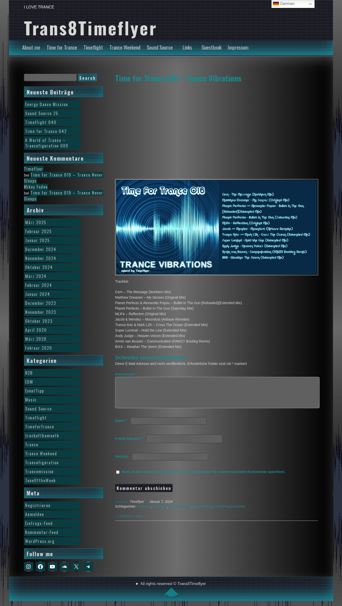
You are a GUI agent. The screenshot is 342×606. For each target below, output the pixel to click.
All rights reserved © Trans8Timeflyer (173, 589)
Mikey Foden (36, 187)
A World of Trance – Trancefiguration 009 (46, 143)
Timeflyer (160, 512)
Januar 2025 (37, 240)
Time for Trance (62, 47)
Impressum (238, 47)
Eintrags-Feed (39, 523)
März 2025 (35, 222)
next (141, 522)
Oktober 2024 (39, 267)
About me (31, 47)
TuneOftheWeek (40, 480)
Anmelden (34, 514)
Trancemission (39, 471)
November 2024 (40, 258)
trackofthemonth (42, 436)
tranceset (238, 512)
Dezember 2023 (40, 303)
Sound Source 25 (41, 113)
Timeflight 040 (41, 122)
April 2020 (36, 330)
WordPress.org (40, 541)
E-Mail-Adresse (129, 445)
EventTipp (34, 391)
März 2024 (36, 276)
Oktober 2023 (39, 321)
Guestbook (211, 47)
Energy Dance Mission (46, 104)
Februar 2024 (38, 285)
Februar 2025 (38, 231)
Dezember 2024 (40, 249)
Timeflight (93, 47)
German (283, 4)
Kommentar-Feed (42, 532)
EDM (29, 382)
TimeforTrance (180, 512)
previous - (125, 522)
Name (121, 427)
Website (121, 463)
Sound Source (160, 47)
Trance (31, 445)
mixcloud (144, 512)
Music (31, 400)
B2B (29, 373)
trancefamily (202, 512)
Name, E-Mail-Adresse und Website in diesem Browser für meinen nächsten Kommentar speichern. (203, 478)
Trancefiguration (42, 463)
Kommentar (126, 374)
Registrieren (38, 505)
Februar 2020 (38, 348)
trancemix (221, 512)
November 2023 (40, 312)
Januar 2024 (37, 294)
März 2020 (36, 339)
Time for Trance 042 (46, 131)
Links (187, 47)
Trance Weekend (124, 47)
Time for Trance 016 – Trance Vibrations (178, 78)
